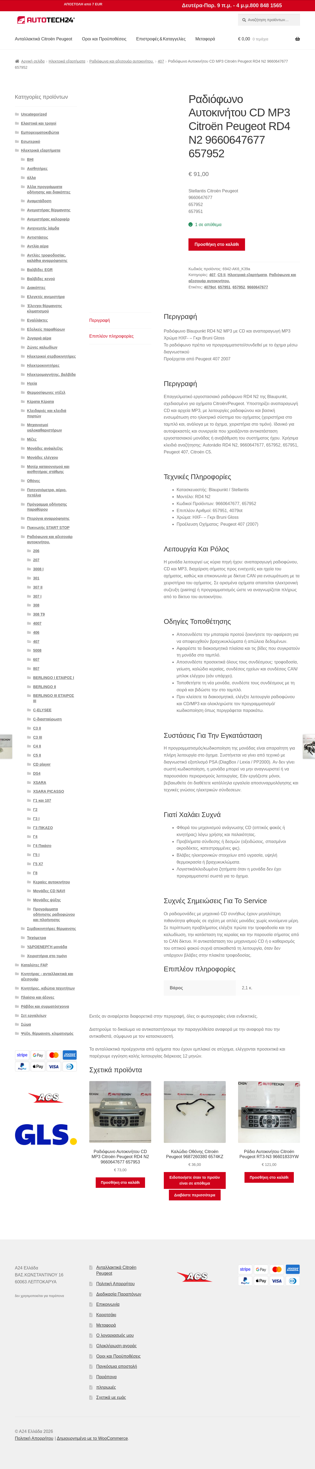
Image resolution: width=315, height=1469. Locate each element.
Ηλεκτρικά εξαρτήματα (67, 61)
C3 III (37, 737)
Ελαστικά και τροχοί (38, 123)
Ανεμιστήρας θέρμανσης (49, 210)
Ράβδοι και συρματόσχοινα (45, 1006)
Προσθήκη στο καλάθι (217, 244)
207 (36, 560)
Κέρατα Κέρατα (40, 401)
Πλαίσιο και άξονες (37, 997)
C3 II (37, 728)
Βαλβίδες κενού (41, 279)
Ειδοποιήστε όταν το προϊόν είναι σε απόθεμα (194, 1180)
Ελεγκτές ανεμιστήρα (46, 297)
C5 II (222, 275)
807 (36, 668)
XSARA (39, 782)
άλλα (31, 177)
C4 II (37, 746)
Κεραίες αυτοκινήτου (51, 882)
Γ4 (35, 836)
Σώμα (26, 1024)
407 (161, 61)
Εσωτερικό (30, 141)
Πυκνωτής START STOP (48, 527)
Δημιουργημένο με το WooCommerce (92, 1438)
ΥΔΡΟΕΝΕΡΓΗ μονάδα (47, 947)
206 (36, 551)
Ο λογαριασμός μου (115, 1335)
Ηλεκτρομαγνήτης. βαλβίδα (51, 374)
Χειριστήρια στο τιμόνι (47, 956)
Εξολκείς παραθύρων (46, 329)
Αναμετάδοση (39, 201)
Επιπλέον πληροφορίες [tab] (111, 336)
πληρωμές (106, 1387)
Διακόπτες (36, 287)
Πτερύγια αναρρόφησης (48, 518)
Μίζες (32, 439)
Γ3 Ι (36, 818)
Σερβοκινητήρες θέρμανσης (51, 928)
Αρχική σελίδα (33, 61)
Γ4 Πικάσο (42, 846)
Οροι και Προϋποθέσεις (104, 39)
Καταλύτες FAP (34, 965)
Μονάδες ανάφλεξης (45, 448)
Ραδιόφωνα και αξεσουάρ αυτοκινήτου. (121, 61)
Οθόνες (33, 481)
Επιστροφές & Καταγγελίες (161, 39)
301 (36, 578)
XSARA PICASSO (48, 791)
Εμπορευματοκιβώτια (40, 132)
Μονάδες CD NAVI (49, 891)
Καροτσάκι (106, 1314)
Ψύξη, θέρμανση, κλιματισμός (47, 1033)
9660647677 (257, 287)
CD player (41, 764)
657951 (224, 287)
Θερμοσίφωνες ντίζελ (46, 392)
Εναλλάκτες (37, 320)
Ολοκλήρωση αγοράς (116, 1346)
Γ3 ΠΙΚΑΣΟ (43, 828)
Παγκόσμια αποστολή (116, 1366)
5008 (37, 650)
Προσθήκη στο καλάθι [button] (120, 1182)
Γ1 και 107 (42, 800)
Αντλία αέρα (38, 246)
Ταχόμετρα (36, 938)
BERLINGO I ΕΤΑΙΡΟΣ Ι (53, 678)
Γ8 (35, 873)
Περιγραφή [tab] (99, 320)
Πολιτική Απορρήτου (115, 1283)
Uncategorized (34, 114)
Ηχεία (32, 383)
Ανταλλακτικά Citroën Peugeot (43, 39)
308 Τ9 (39, 614)
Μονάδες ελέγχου (42, 457)
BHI (30, 159)
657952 (238, 287)
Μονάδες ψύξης (47, 900)
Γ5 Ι (36, 855)
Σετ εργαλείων (33, 1015)
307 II (37, 587)
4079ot (210, 287)
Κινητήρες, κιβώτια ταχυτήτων (48, 988)
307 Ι (37, 596)
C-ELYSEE (42, 710)
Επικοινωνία (108, 1304)
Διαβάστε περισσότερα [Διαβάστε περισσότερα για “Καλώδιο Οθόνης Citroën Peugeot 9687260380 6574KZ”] (194, 1195)
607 (36, 659)
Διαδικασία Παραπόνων (118, 1294)
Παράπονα (106, 1377)
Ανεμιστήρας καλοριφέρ (48, 219)
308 (36, 605)
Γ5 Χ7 (38, 864)
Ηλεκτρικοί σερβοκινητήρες (51, 356)
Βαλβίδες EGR (40, 270)
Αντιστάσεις (37, 237)
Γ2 (35, 809)
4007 (37, 623)
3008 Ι (38, 569)
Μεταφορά (205, 39)
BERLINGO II (44, 687)
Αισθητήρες (37, 168)
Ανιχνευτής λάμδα (43, 228)
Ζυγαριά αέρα (39, 338)
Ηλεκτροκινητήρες (43, 365)
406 (36, 632)
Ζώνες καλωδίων (42, 347)
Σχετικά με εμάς (111, 1397)
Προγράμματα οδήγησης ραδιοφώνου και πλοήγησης (54, 914)
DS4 (36, 773)
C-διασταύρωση (47, 719)
